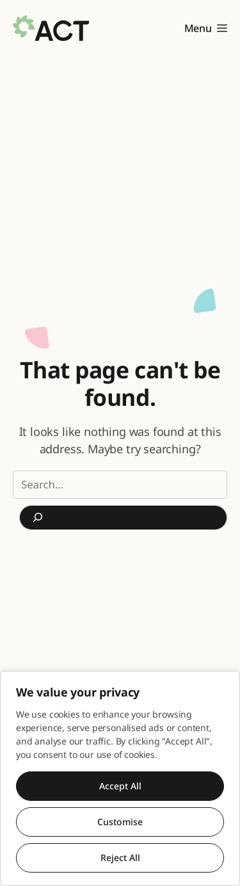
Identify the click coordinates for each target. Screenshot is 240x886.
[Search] (123, 517)
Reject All (120, 857)
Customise (120, 822)
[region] (120, 778)
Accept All (120, 786)
